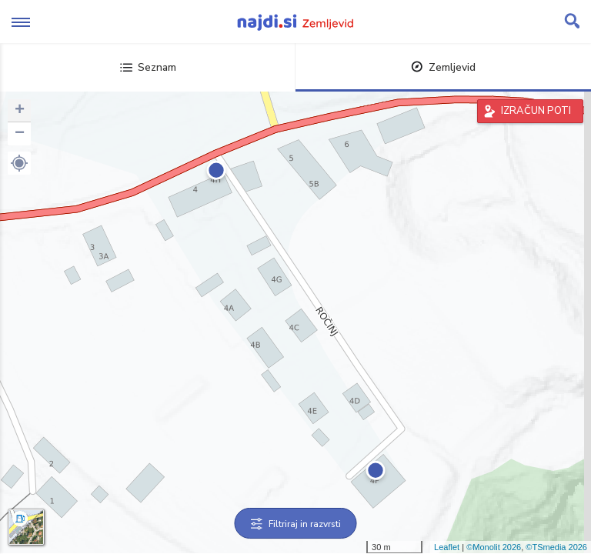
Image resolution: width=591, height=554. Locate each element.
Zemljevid (443, 67)
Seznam (148, 67)
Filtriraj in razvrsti (296, 524)
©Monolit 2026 (493, 547)
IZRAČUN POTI (536, 111)
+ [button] (20, 110)
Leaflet (446, 547)
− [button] (20, 133)
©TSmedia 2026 (556, 547)
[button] (19, 163)
